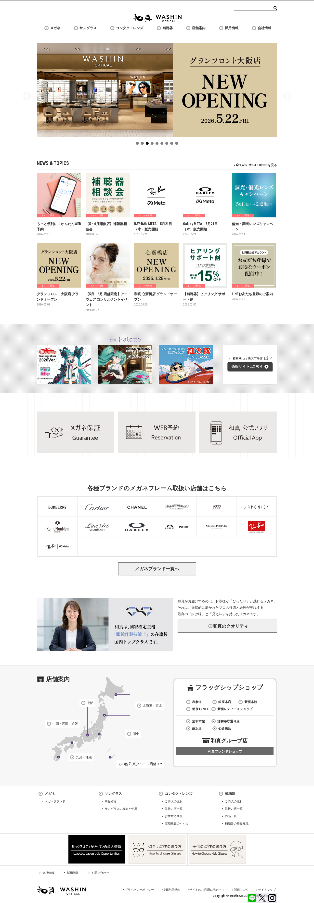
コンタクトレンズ (129, 28)
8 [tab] (172, 144)
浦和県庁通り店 (228, 721)
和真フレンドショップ (225, 751)
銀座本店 (224, 702)
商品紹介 (111, 801)
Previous (27, 97)
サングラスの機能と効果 (121, 808)
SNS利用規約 (171, 889)
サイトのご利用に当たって (207, 889)
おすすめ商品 (174, 816)
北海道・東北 (152, 705)
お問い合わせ (100, 873)
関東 (136, 734)
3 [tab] (148, 144)
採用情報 (231, 28)
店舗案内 (199, 28)
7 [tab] (167, 144)
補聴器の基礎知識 (237, 823)
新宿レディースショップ (234, 709)
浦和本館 (198, 721)
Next (287, 97)
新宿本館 (250, 702)
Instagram (272, 898)
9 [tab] (177, 144)
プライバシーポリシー (139, 889)
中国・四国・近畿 (65, 724)
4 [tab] (153, 144)
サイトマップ (267, 889)
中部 (90, 703)
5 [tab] (158, 144)
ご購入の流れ (174, 801)
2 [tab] (143, 144)
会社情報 (264, 28)
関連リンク (241, 889)
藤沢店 (197, 728)
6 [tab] (162, 144)
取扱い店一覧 (174, 808)
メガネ (55, 28)
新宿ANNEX (200, 709)
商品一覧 (231, 816)
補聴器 (167, 28)
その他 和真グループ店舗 (137, 764)
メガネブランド (55, 801)
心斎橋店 (224, 728)
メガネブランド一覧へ (157, 568)
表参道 (197, 702)
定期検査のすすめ (176, 823)
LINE (252, 898)
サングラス (88, 28)
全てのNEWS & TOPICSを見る (256, 165)
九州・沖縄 (84, 757)
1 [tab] (138, 144)
